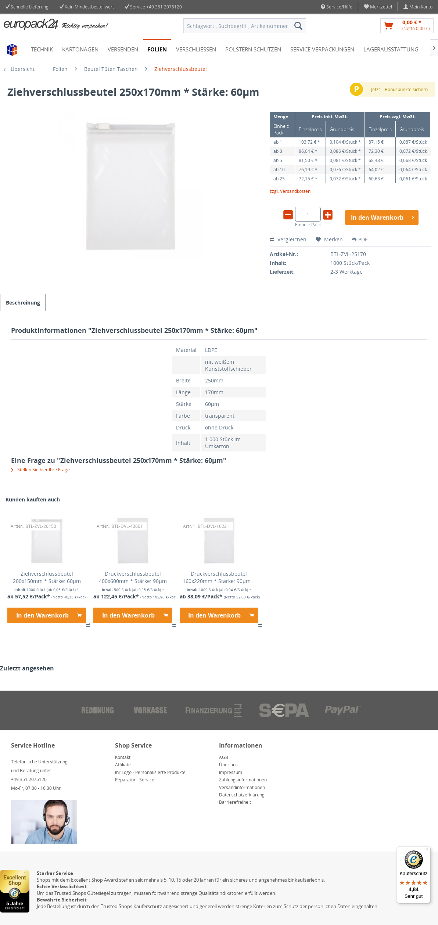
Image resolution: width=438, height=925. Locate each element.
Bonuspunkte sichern (406, 89)
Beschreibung (23, 302)
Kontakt (122, 757)
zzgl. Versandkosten (290, 191)
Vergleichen (288, 239)
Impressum (230, 772)
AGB (223, 757)
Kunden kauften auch (33, 499)
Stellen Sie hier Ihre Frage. (41, 470)
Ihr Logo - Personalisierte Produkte (150, 772)
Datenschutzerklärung (242, 795)
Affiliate (123, 765)
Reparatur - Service (134, 780)
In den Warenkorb (49, 614)
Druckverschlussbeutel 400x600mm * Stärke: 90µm (133, 577)
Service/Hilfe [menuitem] (336, 7)
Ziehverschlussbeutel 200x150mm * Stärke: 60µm (47, 577)
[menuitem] (378, 6)
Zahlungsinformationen (243, 780)
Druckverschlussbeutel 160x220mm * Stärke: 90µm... (219, 577)
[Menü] (426, 850)
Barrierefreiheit (235, 802)
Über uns (228, 765)
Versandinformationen (242, 787)
